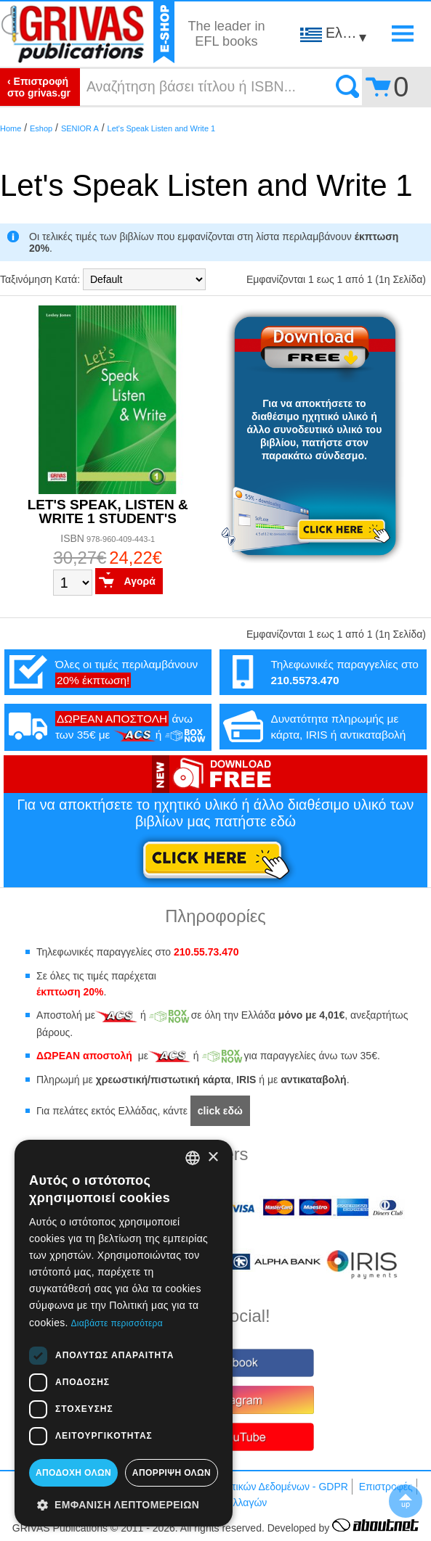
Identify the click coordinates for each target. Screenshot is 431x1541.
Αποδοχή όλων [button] (73, 1473)
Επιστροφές (386, 1486)
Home (10, 128)
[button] (123, 1504)
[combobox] (192, 1158)
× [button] (212, 1157)
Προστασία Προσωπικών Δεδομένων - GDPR (246, 1486)
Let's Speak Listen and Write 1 (162, 128)
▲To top (405, 1501)
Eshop (41, 128)
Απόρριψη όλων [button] (171, 1473)
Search (347, 87)
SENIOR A (80, 128)
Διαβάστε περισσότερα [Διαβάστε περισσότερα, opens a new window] (117, 1323)
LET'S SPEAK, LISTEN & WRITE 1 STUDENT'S (108, 511)
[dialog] (124, 1333)
